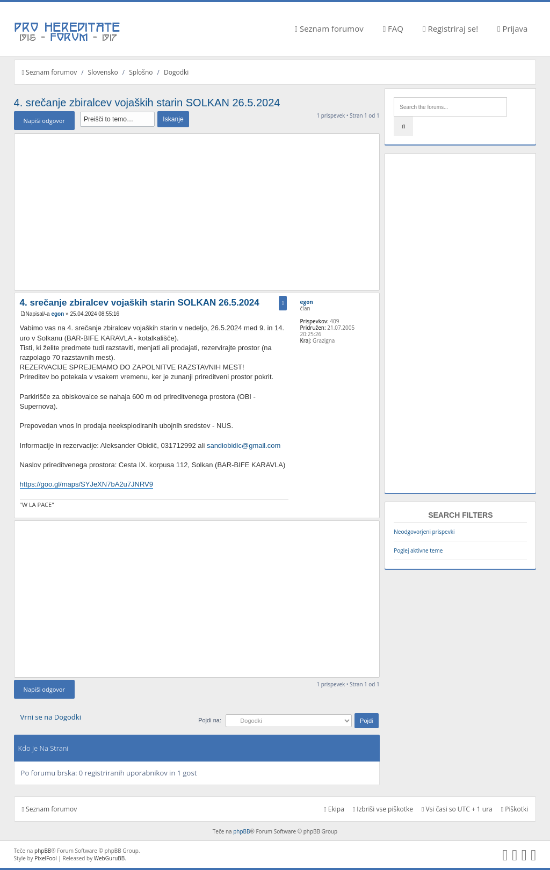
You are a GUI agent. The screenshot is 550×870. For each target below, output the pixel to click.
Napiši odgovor (44, 121)
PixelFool (45, 858)
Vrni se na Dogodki (50, 717)
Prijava (512, 28)
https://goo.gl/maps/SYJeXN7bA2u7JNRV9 (86, 484)
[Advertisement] (197, 211)
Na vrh (371, 512)
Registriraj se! (450, 28)
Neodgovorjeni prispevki (424, 531)
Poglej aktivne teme (418, 550)
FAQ (393, 28)
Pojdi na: (209, 720)
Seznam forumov (329, 28)
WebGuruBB (109, 858)
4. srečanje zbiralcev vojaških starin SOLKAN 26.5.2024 (147, 102)
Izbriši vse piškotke (383, 809)
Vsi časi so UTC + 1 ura (457, 809)
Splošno (141, 72)
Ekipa (334, 809)
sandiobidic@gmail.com (243, 445)
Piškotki (515, 809)
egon (57, 314)
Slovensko (103, 72)
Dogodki (176, 72)
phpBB (241, 831)
